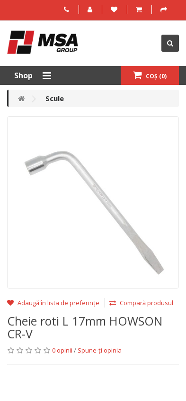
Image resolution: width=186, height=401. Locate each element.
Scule (54, 98)
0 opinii (62, 350)
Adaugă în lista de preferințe (53, 302)
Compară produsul (141, 302)
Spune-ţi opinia (100, 350)
